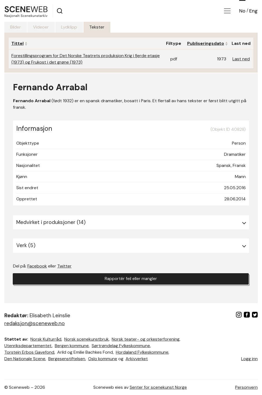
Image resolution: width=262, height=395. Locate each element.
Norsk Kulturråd (45, 339)
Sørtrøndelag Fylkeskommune (121, 346)
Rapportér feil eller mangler (130, 279)
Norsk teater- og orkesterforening (146, 339)
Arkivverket (137, 359)
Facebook (37, 266)
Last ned (241, 59)
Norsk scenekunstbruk (86, 339)
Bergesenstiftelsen (66, 359)
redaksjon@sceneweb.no (34, 323)
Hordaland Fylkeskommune (142, 352)
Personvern (246, 387)
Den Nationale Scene (24, 359)
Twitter (64, 266)
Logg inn (249, 359)
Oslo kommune (102, 359)
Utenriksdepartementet (28, 346)
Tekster (101, 27)
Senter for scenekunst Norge (158, 387)
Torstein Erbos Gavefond (29, 352)
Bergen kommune (72, 346)
